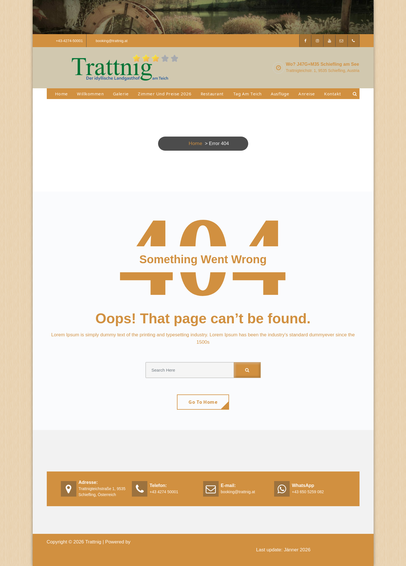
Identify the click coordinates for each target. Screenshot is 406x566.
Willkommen (90, 93)
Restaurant (212, 93)
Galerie (121, 93)
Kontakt (332, 93)
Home (61, 93)
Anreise (306, 93)
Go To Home (203, 402)
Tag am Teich (247, 93)
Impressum (59, 557)
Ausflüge (280, 93)
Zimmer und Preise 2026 (164, 93)
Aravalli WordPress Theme (161, 541)
